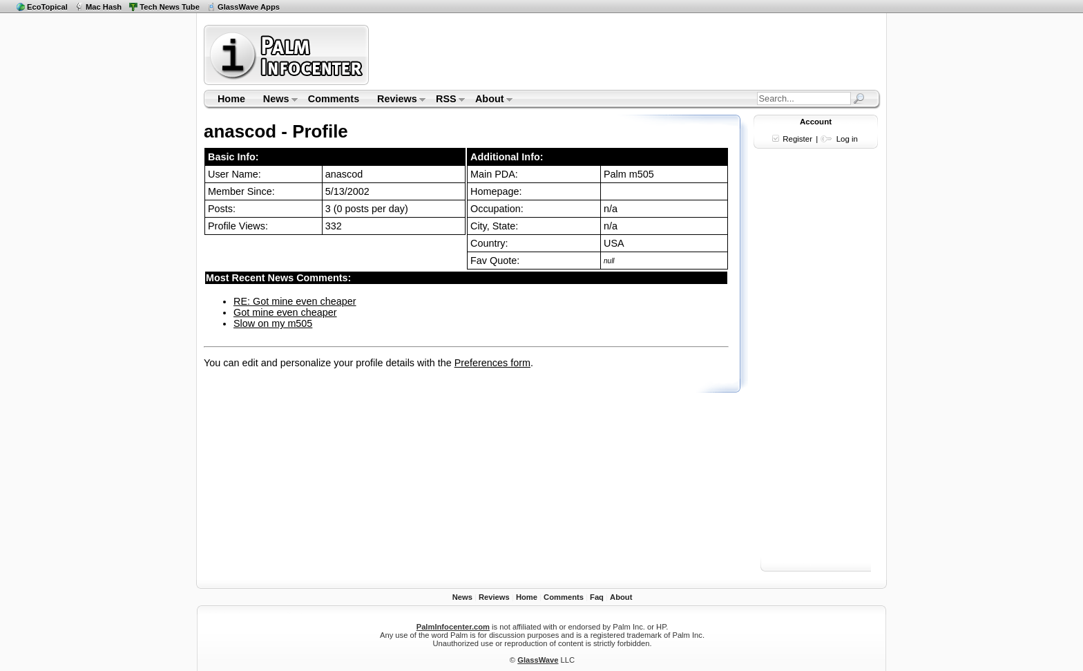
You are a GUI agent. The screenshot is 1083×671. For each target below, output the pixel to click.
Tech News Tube (170, 7)
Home (231, 98)
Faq (597, 597)
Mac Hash (104, 7)
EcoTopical (47, 7)
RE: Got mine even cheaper (294, 301)
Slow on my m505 (272, 323)
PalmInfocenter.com (453, 627)
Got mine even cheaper (285, 312)
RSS (446, 100)
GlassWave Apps (249, 7)
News (276, 100)
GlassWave (537, 660)
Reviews (396, 100)
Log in (847, 139)
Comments (333, 98)
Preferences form (492, 362)
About (489, 100)
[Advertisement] (626, 54)
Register (797, 139)
